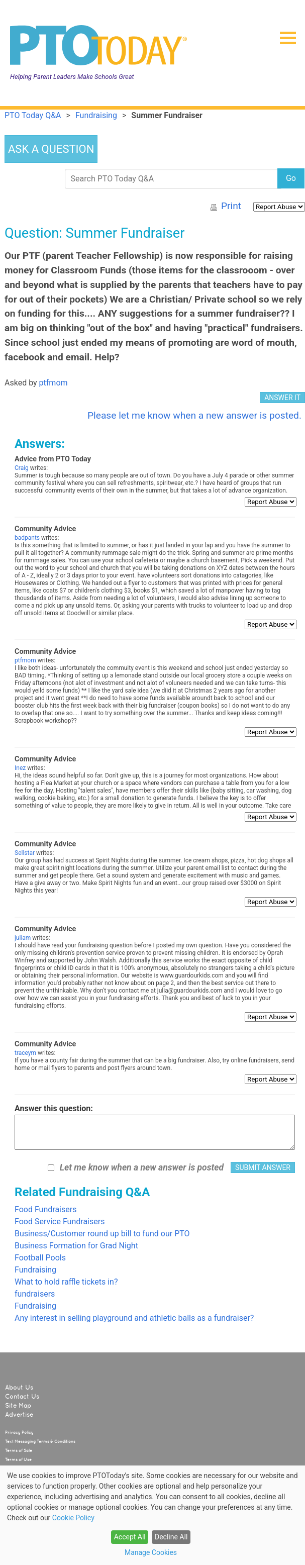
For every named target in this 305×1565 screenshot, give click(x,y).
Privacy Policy (19, 1432)
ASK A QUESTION (51, 149)
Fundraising (35, 1270)
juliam (23, 937)
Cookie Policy (73, 1518)
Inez (20, 767)
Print (231, 206)
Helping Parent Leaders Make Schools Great (72, 76)
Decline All (171, 1537)
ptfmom (53, 382)
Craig (22, 467)
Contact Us (22, 1396)
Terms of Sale (18, 1450)
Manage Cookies (151, 1552)
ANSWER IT (282, 398)
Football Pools (40, 1257)
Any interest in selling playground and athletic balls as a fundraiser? (134, 1318)
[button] (284, 35)
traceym (25, 1052)
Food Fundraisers (45, 1209)
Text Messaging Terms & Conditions (40, 1441)
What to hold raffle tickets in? (66, 1282)
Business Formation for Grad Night (76, 1245)
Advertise (19, 1414)
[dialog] (152, 1515)
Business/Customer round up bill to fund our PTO (102, 1233)
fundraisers (35, 1294)
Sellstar (25, 852)
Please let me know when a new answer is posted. (194, 415)
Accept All (130, 1537)
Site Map (18, 1405)
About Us (19, 1387)
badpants (27, 537)
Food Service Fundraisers (60, 1221)
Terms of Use (18, 1459)
